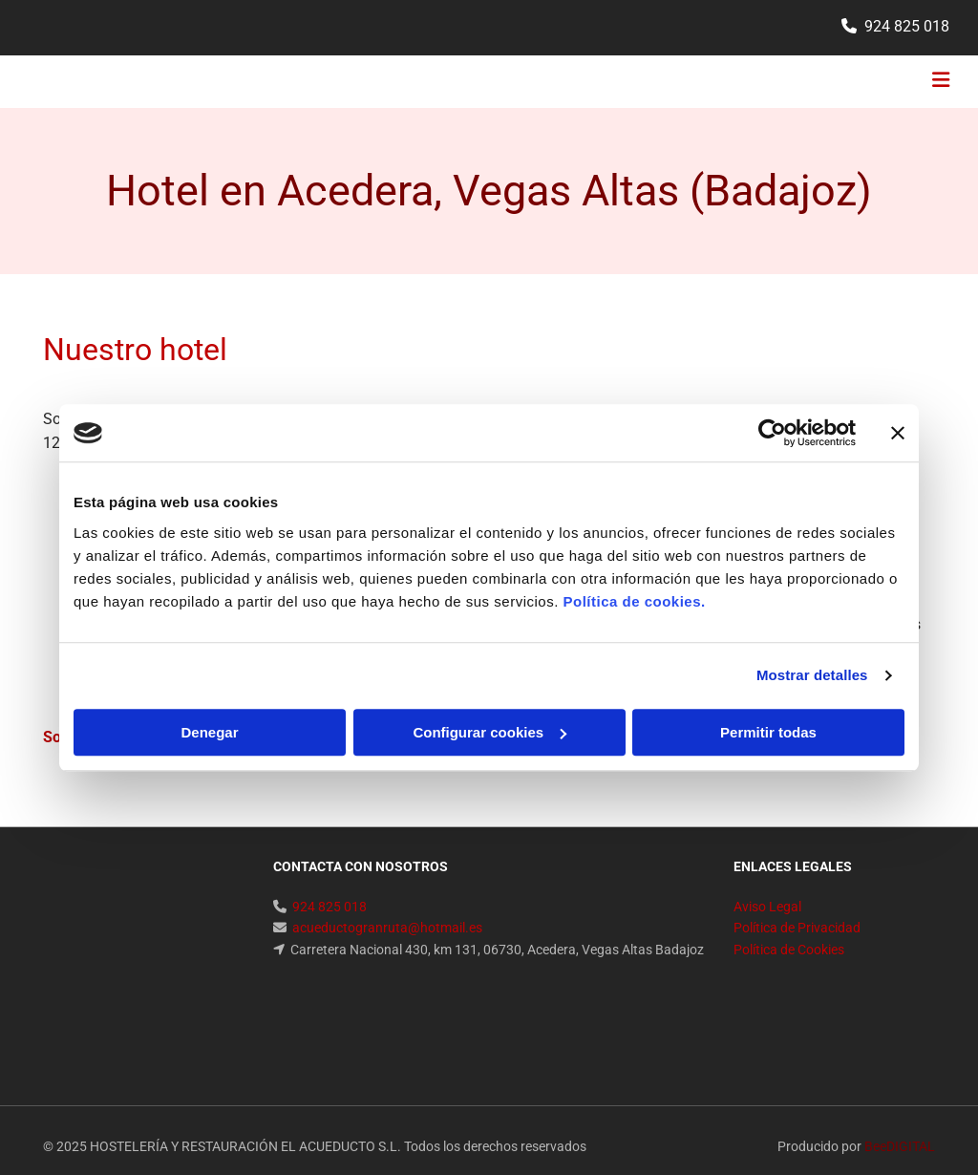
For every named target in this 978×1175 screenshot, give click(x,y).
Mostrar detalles (812, 675)
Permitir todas (768, 732)
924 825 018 (906, 26)
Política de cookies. (634, 601)
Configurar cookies (489, 732)
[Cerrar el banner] (897, 432)
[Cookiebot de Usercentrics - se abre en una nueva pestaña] (772, 432)
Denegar (209, 732)
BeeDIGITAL (899, 1049)
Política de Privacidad (797, 927)
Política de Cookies (789, 949)
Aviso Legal (767, 906)
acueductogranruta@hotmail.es (387, 927)
